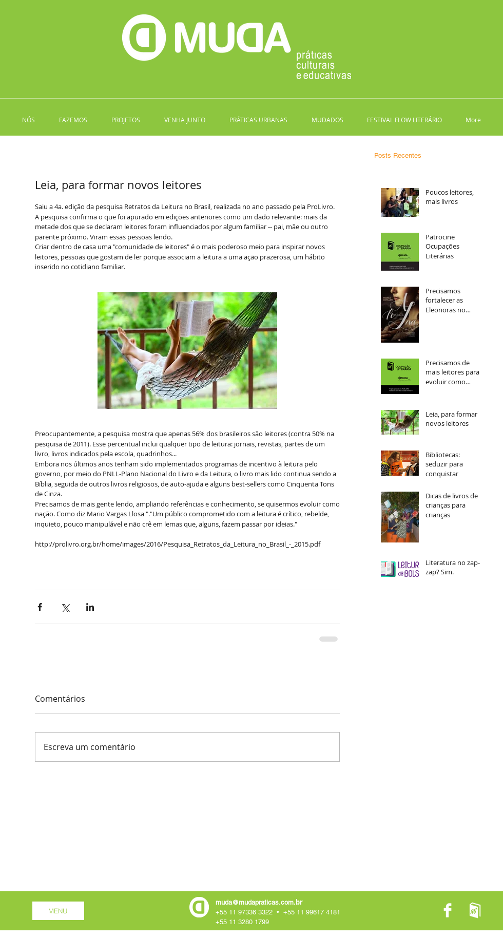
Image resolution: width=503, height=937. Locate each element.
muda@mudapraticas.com (255, 902)
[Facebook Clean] (447, 910)
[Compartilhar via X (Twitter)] (65, 607)
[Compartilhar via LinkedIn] (90, 607)
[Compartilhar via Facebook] (40, 607)
